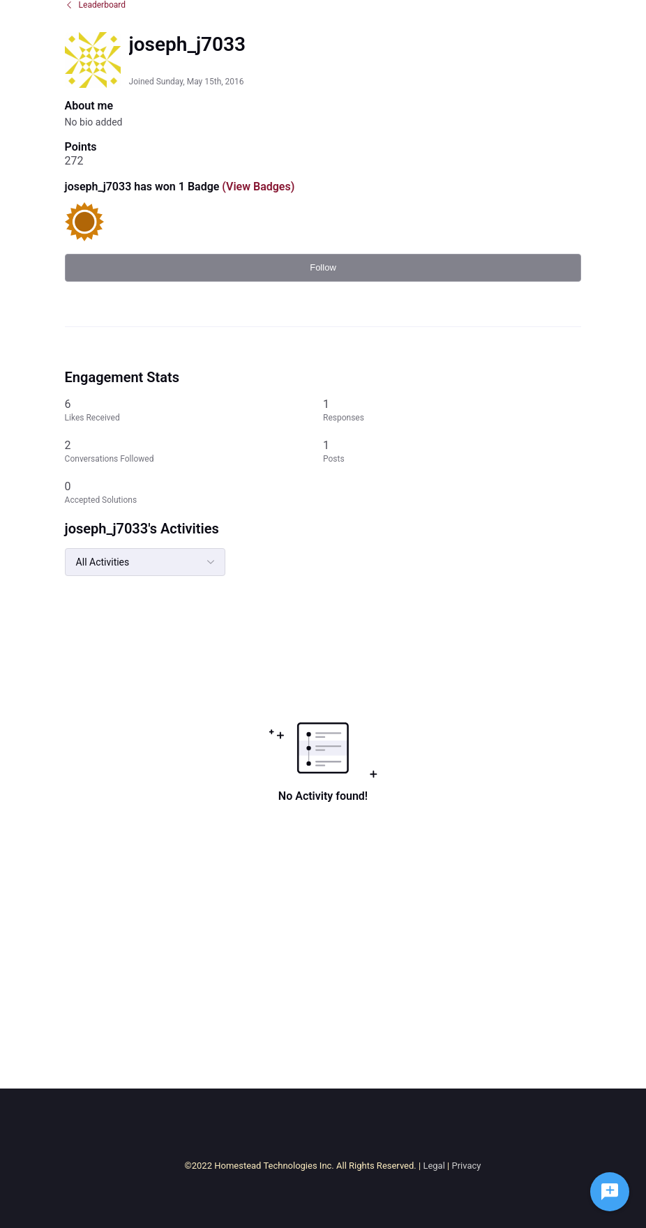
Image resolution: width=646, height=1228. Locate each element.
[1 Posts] (452, 451)
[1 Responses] (452, 410)
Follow (323, 267)
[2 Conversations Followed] (194, 451)
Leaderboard (95, 5)
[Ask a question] (609, 1191)
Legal (433, 1165)
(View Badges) (256, 186)
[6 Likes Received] (194, 410)
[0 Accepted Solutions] (194, 492)
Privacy (466, 1165)
